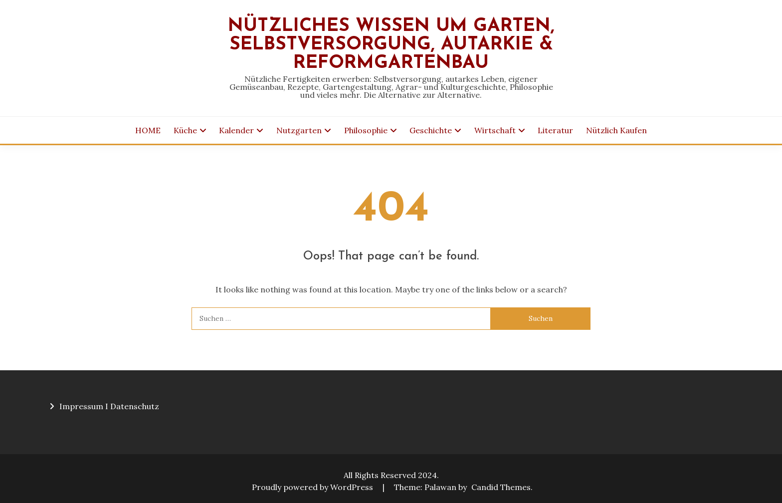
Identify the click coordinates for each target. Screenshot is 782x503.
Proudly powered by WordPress (313, 487)
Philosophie (366, 130)
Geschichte (430, 130)
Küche (185, 130)
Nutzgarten (299, 130)
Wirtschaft (495, 130)
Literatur (555, 130)
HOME (148, 130)
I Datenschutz (132, 406)
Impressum (81, 406)
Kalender (236, 130)
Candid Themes (501, 487)
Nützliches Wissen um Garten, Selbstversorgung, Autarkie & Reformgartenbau (391, 44)
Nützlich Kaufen (616, 130)
